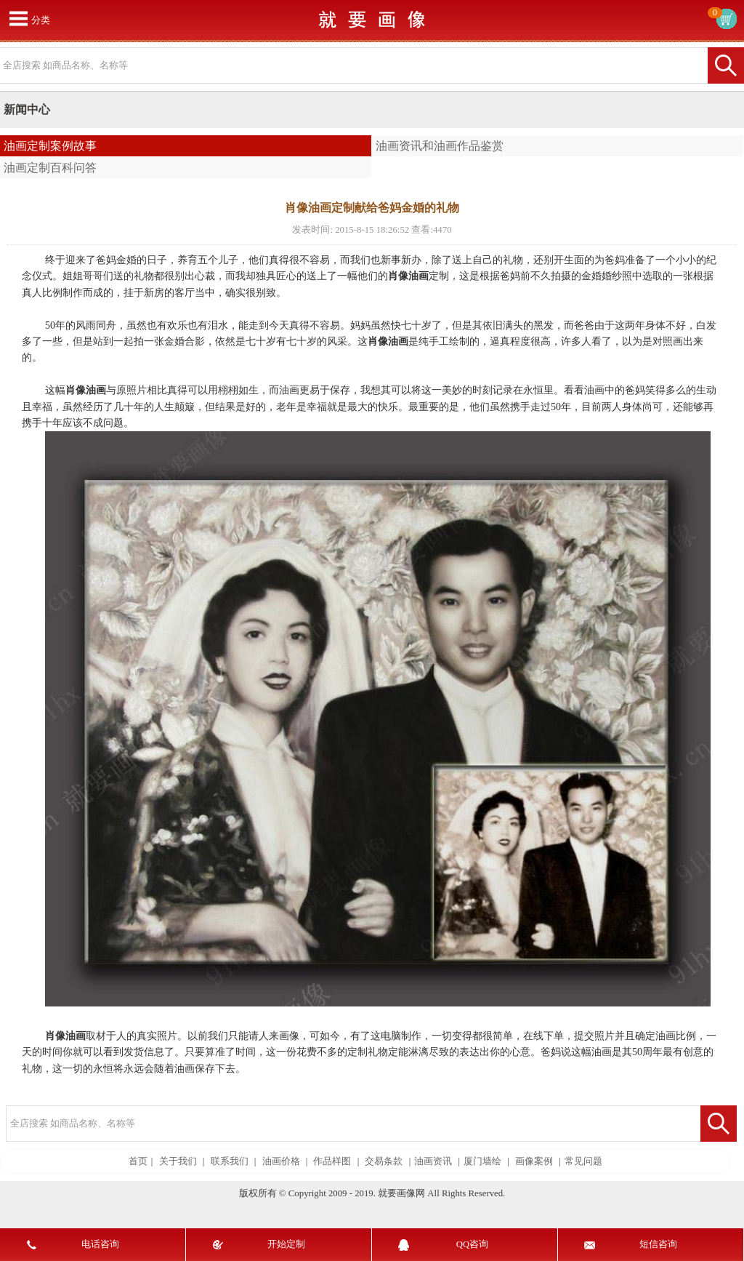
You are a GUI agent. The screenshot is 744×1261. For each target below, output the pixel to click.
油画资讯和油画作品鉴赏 (440, 146)
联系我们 (229, 1161)
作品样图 (332, 1161)
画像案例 (534, 1161)
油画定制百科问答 (50, 167)
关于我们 (178, 1161)
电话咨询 (100, 1244)
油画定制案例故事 (50, 146)
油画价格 (281, 1161)
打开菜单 (18, 18)
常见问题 (583, 1161)
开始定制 (286, 1244)
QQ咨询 (472, 1244)
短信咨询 (658, 1244)
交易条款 (384, 1161)
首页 (138, 1161)
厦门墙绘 (482, 1161)
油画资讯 (433, 1161)
